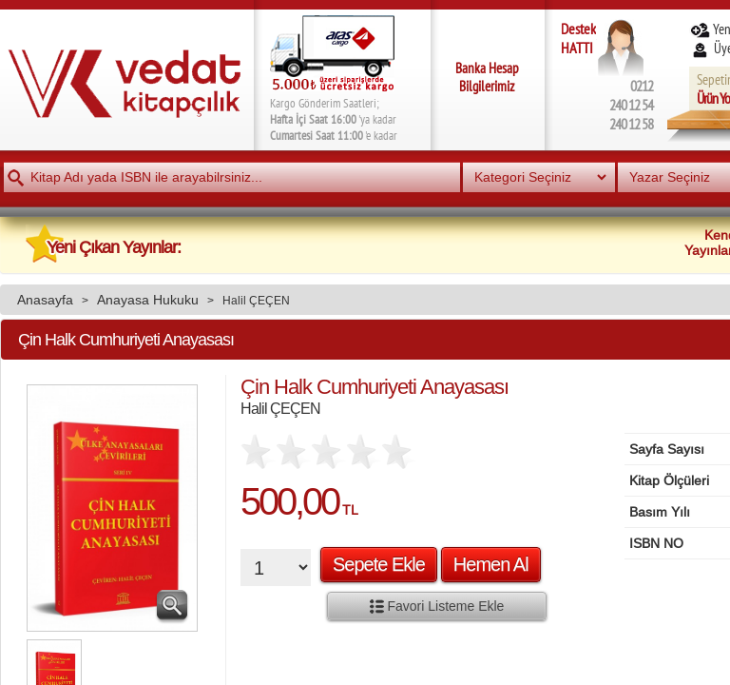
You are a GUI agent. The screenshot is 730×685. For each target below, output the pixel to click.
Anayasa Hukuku (148, 299)
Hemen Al (490, 564)
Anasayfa (45, 299)
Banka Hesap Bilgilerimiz (487, 77)
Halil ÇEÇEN (256, 300)
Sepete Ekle (379, 564)
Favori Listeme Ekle (437, 606)
